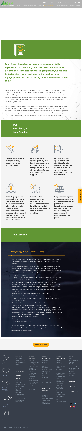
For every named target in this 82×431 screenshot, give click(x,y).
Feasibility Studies (34, 366)
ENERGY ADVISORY (38, 5)
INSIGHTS (72, 386)
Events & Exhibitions (72, 362)
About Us (19, 5)
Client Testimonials (19, 366)
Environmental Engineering (20, 400)
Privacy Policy (73, 366)
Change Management (60, 390)
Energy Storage (20, 387)
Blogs (70, 358)
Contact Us (66, 2)
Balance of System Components (46, 399)
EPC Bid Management (33, 368)
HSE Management (61, 393)
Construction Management (60, 383)
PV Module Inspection (45, 394)
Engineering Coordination (59, 363)
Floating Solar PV (20, 385)
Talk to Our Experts (41, 344)
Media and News (74, 360)
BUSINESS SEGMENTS (28, 5)
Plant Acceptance (61, 399)
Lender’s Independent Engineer (32, 372)
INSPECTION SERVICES (75, 5)
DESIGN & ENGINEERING (49, 5)
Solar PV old (19, 381)
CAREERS (72, 381)
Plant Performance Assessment (33, 383)
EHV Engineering (20, 398)
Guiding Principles (21, 360)
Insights (42, 2)
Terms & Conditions (72, 371)
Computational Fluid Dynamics (46, 380)
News (58, 2)
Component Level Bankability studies (34, 363)
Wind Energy (19, 383)
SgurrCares (77, 2)
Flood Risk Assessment (45, 377)
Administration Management (60, 386)
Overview (31, 360)
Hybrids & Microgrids (19, 389)
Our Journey (19, 358)
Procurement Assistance (59, 369)
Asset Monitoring (34, 386)
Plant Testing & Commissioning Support (60, 396)
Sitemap (71, 374)
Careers (50, 2)
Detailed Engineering (45, 366)
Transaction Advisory (32, 376)
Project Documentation (60, 380)
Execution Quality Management (61, 373)
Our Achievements (20, 362)
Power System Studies (20, 395)
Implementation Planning (60, 366)
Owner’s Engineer (47, 369)
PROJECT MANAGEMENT (62, 5)
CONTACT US (73, 391)
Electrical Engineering (45, 363)
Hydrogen (18, 392)
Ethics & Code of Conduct (74, 368)
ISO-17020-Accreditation (46, 402)
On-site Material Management (60, 376)
